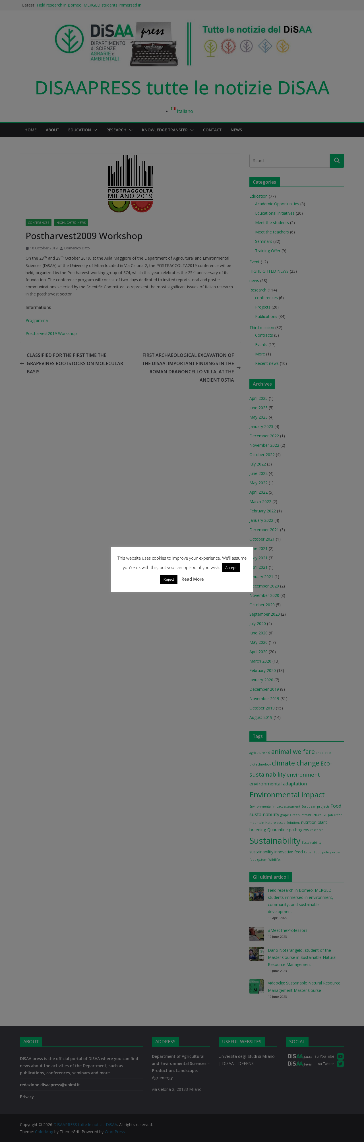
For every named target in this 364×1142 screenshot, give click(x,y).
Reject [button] (169, 581)
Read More (192, 581)
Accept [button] (231, 569)
